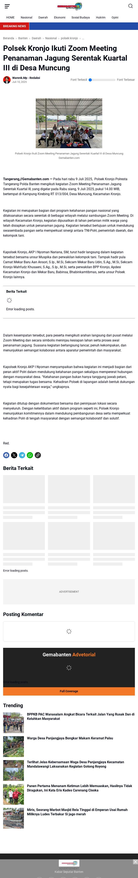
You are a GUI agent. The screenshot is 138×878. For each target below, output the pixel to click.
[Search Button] (131, 6)
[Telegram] (22, 455)
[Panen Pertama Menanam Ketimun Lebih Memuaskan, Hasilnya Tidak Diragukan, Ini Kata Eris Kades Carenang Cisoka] (13, 794)
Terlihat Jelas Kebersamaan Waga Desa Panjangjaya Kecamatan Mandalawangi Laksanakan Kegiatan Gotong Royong (75, 764)
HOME (10, 17)
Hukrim (100, 17)
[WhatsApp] (30, 455)
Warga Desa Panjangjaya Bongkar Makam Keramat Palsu (70, 738)
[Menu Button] (7, 6)
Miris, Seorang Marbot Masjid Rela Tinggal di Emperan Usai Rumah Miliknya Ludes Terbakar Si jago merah (77, 812)
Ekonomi (59, 17)
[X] (14, 455)
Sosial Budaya (80, 17)
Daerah (43, 17)
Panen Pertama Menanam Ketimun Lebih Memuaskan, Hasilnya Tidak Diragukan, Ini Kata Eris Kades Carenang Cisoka (79, 788)
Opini (115, 17)
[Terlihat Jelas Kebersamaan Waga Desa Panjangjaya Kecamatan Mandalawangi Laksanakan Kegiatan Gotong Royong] (13, 770)
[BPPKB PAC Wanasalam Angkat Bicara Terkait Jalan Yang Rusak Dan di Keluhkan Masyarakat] (13, 722)
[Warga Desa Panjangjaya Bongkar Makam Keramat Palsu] (13, 746)
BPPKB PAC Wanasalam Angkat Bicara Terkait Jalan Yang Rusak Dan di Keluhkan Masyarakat (80, 716)
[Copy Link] (38, 455)
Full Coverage (69, 691)
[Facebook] (6, 455)
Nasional (26, 17)
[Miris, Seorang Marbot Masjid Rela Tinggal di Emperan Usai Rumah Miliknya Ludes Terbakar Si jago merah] (13, 818)
